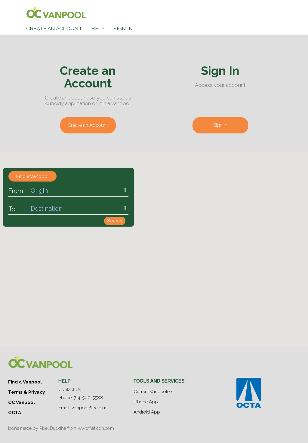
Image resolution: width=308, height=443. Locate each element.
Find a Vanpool (25, 381)
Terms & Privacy (26, 390)
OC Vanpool (21, 399)
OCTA (14, 408)
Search (114, 221)
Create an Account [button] (88, 125)
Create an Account (54, 29)
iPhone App (146, 400)
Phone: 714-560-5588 (80, 397)
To (11, 209)
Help (97, 29)
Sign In (123, 29)
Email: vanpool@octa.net (83, 406)
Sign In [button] (220, 125)
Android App (147, 409)
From (15, 191)
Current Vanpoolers (153, 391)
